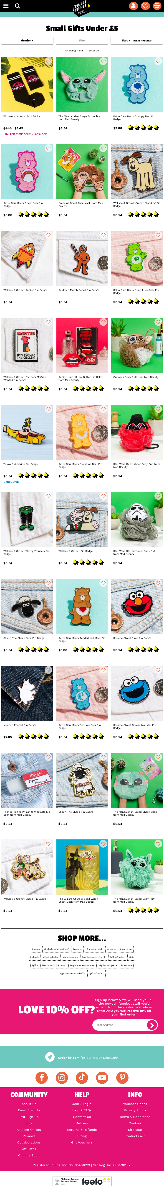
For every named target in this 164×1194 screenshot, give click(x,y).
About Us (29, 1103)
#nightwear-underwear (82, 965)
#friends (34, 957)
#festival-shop (51, 957)
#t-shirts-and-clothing (56, 948)
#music (62, 965)
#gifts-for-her (117, 957)
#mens (36, 948)
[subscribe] (152, 1025)
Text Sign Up (29, 1116)
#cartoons (126, 965)
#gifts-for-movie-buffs (72, 973)
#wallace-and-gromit (94, 957)
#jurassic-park (94, 948)
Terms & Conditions (135, 1116)
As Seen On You (29, 1129)
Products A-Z (135, 1136)
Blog (28, 1123)
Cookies (135, 1123)
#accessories (70, 957)
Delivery (82, 1123)
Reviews (29, 1136)
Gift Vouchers (82, 1142)
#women (77, 948)
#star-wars (126, 948)
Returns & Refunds (82, 1129)
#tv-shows (47, 965)
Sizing (82, 1136)
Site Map (135, 1129)
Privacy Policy (135, 1110)
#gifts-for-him (96, 973)
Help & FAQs (81, 1110)
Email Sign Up (29, 1110)
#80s (131, 957)
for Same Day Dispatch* (82, 1057)
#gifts (35, 965)
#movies (111, 948)
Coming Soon (29, 1155)
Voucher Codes (135, 1103)
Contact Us (82, 1116)
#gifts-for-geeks (108, 965)
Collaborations (28, 1142)
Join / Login (81, 1103)
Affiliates (29, 1148)
